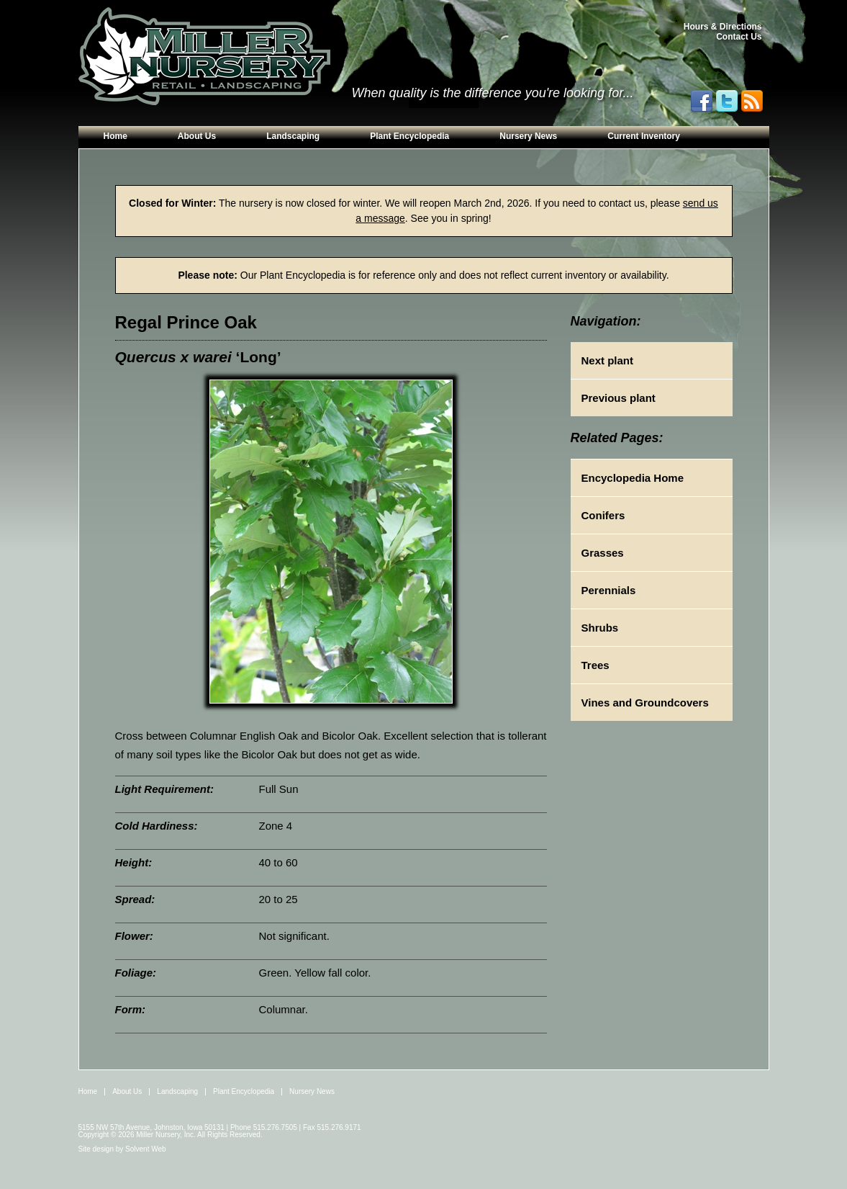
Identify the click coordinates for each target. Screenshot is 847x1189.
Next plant (607, 360)
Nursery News (528, 136)
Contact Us (738, 37)
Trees (595, 665)
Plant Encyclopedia (409, 136)
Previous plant (618, 398)
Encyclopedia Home (632, 478)
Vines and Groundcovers (645, 702)
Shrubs (600, 628)
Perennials (608, 590)
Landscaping (293, 136)
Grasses (602, 553)
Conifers (603, 515)
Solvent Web (145, 1149)
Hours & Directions (723, 27)
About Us (197, 136)
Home (115, 136)
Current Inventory (643, 136)
